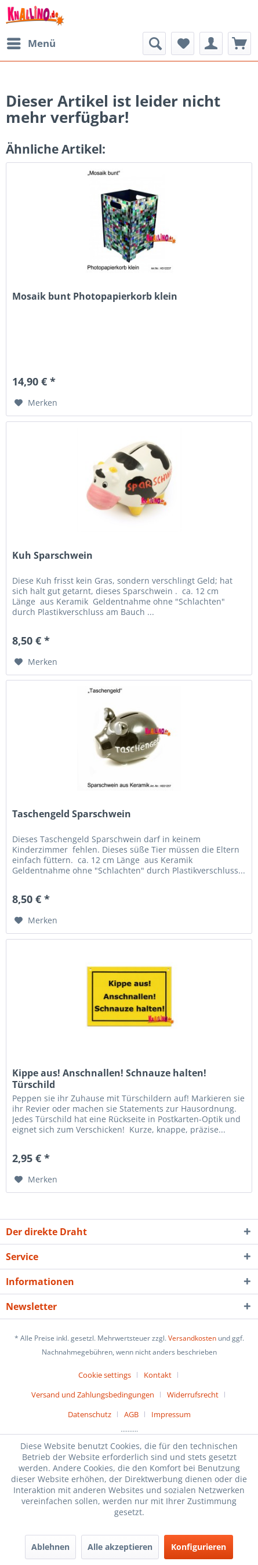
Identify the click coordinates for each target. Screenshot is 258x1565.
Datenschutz (89, 1414)
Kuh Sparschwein (52, 555)
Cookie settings (104, 1375)
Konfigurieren (198, 1546)
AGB (131, 1414)
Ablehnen (50, 1546)
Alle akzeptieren (120, 1546)
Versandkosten (192, 1338)
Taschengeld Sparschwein (71, 814)
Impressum (171, 1414)
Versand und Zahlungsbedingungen (92, 1394)
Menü (31, 42)
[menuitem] (30, 43)
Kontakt (158, 1375)
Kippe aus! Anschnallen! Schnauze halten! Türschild (109, 1078)
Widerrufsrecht (193, 1394)
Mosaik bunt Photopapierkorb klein (94, 296)
